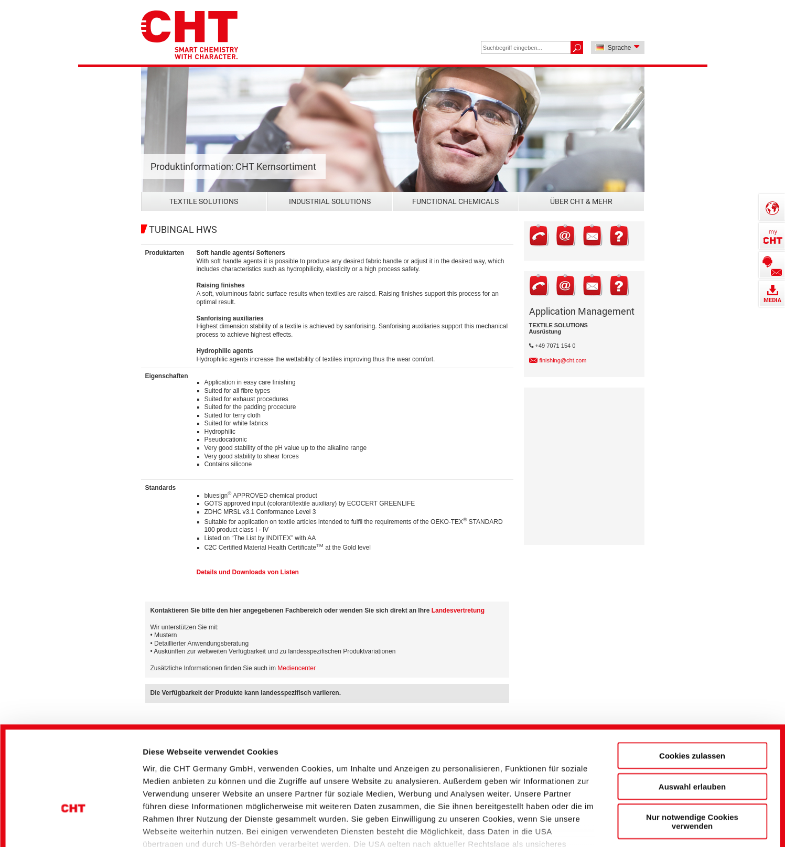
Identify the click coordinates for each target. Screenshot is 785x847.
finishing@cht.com (563, 360)
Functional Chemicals (455, 201)
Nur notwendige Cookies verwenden (692, 746)
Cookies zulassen (692, 680)
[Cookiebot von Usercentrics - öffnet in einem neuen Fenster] (73, 821)
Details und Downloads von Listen (248, 572)
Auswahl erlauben (692, 710)
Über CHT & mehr (581, 201)
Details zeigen (562, 821)
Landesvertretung (458, 610)
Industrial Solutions (330, 201)
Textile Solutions (203, 201)
